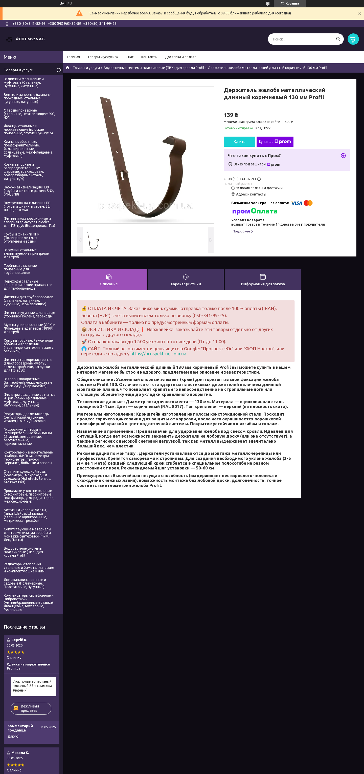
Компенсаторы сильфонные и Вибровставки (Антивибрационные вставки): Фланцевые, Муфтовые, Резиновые (29, 602)
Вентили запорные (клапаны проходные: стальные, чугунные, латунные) (27, 98)
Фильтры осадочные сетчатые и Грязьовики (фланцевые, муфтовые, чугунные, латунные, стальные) (30, 400)
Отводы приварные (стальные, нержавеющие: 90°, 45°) (29, 113)
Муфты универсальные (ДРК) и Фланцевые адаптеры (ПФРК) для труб (29, 328)
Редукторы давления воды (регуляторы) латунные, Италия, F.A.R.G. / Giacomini (27, 417)
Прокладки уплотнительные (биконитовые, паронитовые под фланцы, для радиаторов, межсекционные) (29, 496)
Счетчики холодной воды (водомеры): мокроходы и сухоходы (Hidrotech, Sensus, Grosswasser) (27, 476)
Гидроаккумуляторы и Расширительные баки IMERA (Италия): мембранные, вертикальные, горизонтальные (28, 436)
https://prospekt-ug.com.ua (158, 353)
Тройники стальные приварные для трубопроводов (20, 269)
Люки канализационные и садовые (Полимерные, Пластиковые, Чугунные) (25, 583)
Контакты (149, 57)
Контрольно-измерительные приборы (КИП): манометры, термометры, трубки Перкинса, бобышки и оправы (28, 457)
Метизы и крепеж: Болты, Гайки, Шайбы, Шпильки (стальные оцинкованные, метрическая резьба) (25, 515)
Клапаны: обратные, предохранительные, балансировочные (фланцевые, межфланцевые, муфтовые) (28, 149)
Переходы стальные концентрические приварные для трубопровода (28, 284)
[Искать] (338, 39)
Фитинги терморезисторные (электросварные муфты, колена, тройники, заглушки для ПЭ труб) (28, 365)
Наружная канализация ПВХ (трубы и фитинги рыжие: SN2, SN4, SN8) (29, 190)
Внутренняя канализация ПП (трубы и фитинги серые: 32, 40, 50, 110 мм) (27, 206)
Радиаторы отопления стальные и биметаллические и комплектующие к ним (29, 567)
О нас (129, 57)
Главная (73, 57)
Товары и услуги (101, 57)
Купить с (275, 141)
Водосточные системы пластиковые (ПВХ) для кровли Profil (154, 68)
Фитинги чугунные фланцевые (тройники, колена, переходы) (29, 314)
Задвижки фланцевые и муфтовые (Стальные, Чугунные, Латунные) (24, 82)
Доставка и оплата (180, 57)
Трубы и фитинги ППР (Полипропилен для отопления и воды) (21, 237)
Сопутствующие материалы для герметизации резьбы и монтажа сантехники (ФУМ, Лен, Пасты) (27, 534)
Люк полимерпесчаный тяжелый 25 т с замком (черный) (32, 685)
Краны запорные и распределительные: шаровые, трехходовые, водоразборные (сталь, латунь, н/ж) (24, 171)
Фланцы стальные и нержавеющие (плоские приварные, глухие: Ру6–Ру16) (28, 129)
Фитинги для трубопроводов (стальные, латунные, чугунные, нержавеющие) (28, 300)
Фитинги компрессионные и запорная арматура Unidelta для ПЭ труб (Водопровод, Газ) (29, 222)
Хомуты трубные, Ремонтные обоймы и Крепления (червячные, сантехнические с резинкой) (29, 345)
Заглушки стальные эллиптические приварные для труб (26, 253)
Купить (239, 142)
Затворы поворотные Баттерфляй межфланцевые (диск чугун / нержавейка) (28, 382)
